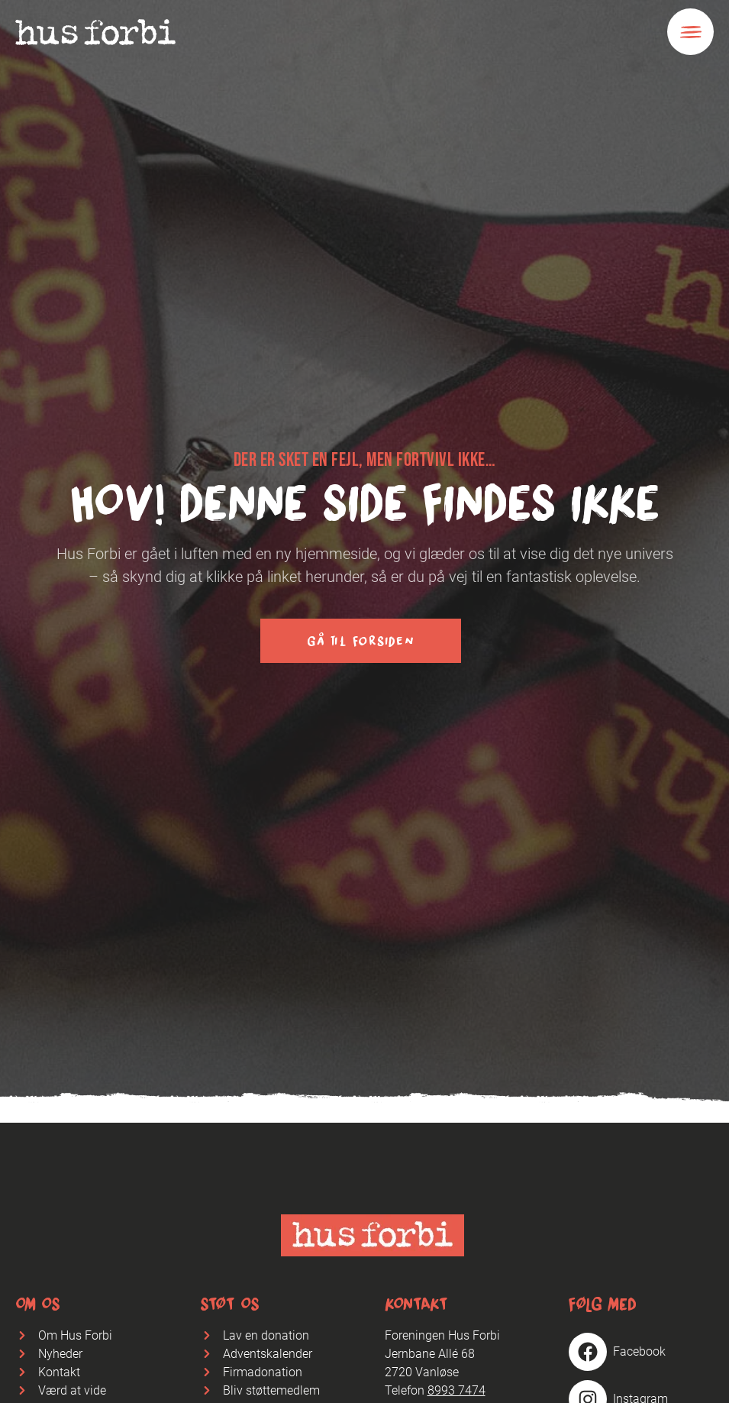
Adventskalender (267, 1353)
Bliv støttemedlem (271, 1390)
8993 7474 (456, 1390)
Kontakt (59, 1372)
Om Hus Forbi (75, 1335)
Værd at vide (72, 1390)
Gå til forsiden (360, 641)
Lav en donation (266, 1335)
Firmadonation (262, 1372)
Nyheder (60, 1353)
